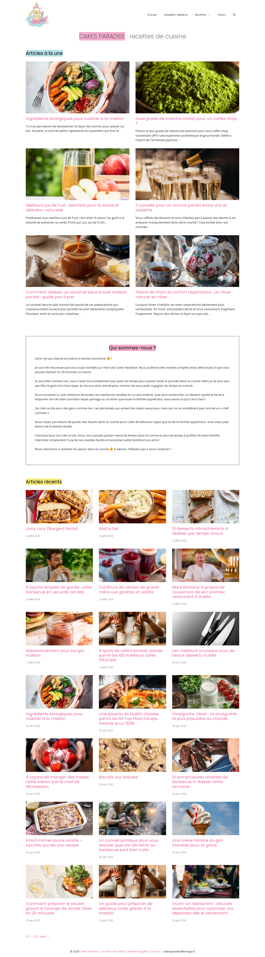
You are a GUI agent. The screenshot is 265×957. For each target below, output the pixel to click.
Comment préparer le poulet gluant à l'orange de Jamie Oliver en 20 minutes (59, 908)
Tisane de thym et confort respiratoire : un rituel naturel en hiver (183, 294)
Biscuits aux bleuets (118, 777)
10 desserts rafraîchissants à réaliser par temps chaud (200, 531)
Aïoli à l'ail (108, 528)
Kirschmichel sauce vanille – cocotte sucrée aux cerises (54, 843)
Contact (156, 951)
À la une (152, 14)
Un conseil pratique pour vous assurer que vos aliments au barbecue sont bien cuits (128, 845)
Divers (222, 14)
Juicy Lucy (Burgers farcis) (52, 528)
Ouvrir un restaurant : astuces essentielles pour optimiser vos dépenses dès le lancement (202, 908)
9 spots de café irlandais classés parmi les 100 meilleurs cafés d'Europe (131, 655)
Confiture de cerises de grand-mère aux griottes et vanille (129, 589)
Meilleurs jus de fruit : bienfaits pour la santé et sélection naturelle (72, 208)
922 (36, 936)
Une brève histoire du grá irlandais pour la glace (197, 843)
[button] (234, 14)
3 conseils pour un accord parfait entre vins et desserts (181, 208)
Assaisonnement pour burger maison (55, 653)
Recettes (204, 14)
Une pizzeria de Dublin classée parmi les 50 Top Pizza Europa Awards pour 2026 (129, 718)
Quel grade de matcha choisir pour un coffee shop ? (186, 121)
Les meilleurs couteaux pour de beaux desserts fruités (203, 653)
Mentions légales (138, 951)
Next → (45, 936)
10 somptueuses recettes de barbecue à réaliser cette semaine (200, 781)
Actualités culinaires (176, 14)
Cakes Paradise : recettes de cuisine (102, 951)
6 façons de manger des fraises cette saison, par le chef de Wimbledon (57, 781)
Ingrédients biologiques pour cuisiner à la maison (75, 118)
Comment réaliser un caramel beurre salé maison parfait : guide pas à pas (76, 294)
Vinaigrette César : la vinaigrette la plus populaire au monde (204, 716)
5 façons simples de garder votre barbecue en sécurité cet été (59, 589)
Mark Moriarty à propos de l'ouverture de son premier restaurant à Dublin (198, 591)
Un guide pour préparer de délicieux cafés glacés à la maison (125, 908)
